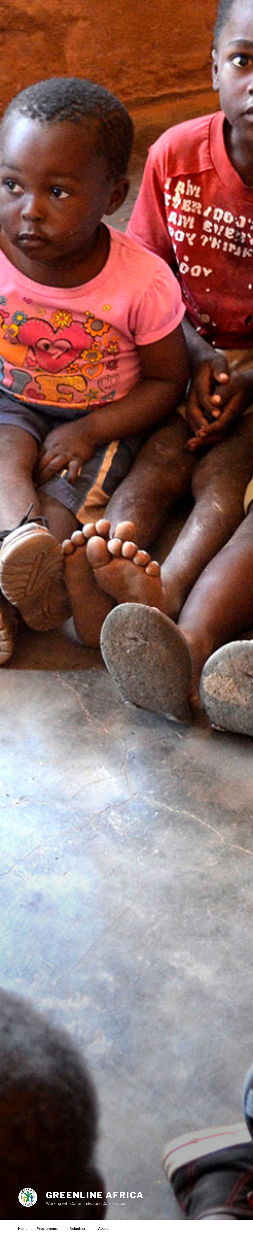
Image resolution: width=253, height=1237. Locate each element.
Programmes (49, 1228)
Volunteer (80, 1228)
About (105, 1228)
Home (22, 1228)
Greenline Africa (95, 1195)
